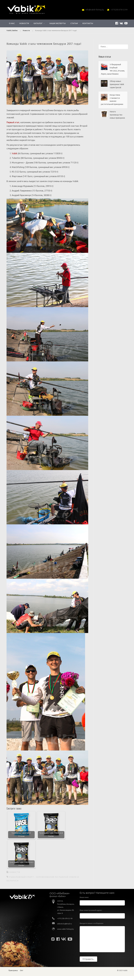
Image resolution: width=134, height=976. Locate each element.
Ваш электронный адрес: (91, 910)
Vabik (14, 153)
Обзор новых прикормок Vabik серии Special (117, 84)
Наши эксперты (57, 23)
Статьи (74, 23)
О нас (12, 23)
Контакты (87, 23)
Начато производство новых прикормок (117, 115)
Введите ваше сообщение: (92, 923)
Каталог (38, 23)
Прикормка (13, 970)
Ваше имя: (84, 897)
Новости (24, 23)
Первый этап (13, 122)
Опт (21, 970)
